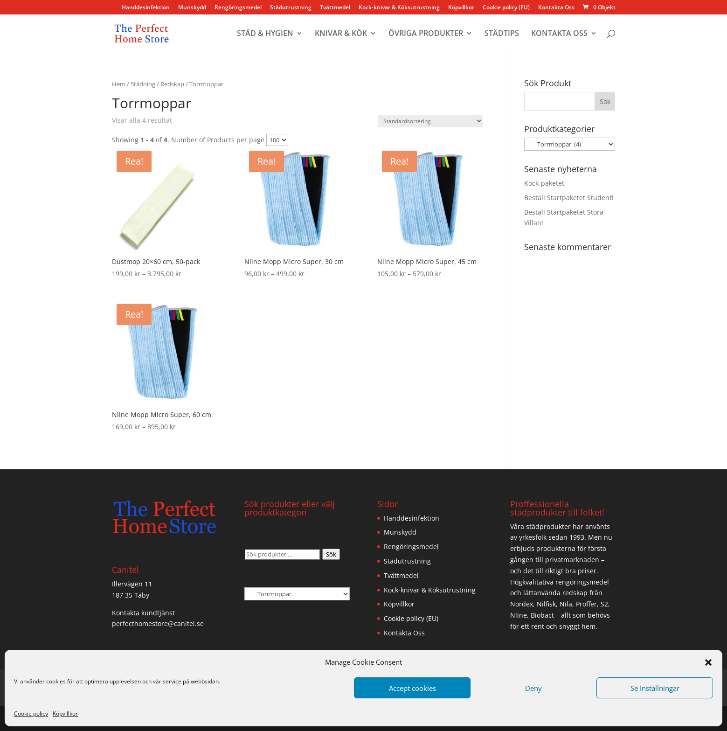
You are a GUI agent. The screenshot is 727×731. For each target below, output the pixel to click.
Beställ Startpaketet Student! (569, 197)
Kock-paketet (544, 183)
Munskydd (192, 8)
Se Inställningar (654, 688)
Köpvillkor (65, 713)
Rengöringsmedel (238, 8)
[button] (708, 662)
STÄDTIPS (502, 34)
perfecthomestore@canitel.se (158, 623)
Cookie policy (31, 713)
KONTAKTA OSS (559, 34)
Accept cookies (412, 688)
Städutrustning (291, 8)
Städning (143, 84)
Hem (118, 84)
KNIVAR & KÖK (341, 34)
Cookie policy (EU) (506, 8)
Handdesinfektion (146, 8)
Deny (533, 688)
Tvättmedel (335, 8)
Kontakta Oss (556, 8)
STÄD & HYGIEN (265, 34)
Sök (331, 554)
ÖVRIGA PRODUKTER (425, 34)
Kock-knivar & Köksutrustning (399, 8)
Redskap (172, 84)
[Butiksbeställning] (430, 121)
